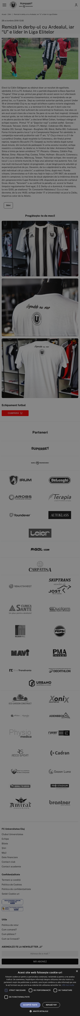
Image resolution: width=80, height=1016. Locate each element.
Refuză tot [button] (51, 1005)
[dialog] (40, 992)
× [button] (77, 971)
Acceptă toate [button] (30, 1005)
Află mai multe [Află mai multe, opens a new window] (68, 985)
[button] (40, 1011)
